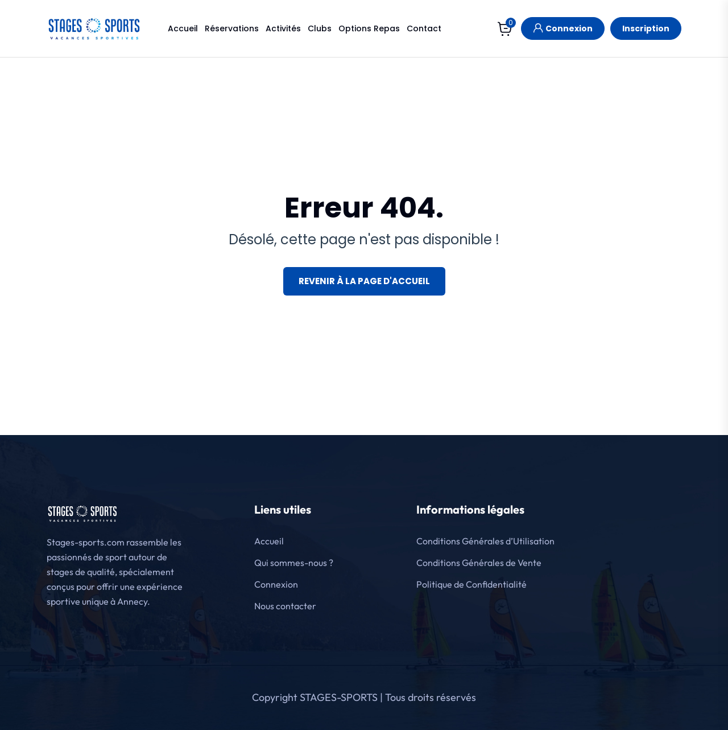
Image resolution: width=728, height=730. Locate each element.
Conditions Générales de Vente (478, 562)
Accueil (183, 28)
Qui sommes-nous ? (293, 562)
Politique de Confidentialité (471, 584)
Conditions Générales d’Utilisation (485, 541)
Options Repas (369, 28)
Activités (283, 28)
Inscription (645, 28)
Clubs (320, 28)
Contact (424, 28)
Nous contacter (285, 606)
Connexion (563, 27)
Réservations (232, 28)
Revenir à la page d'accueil (364, 281)
